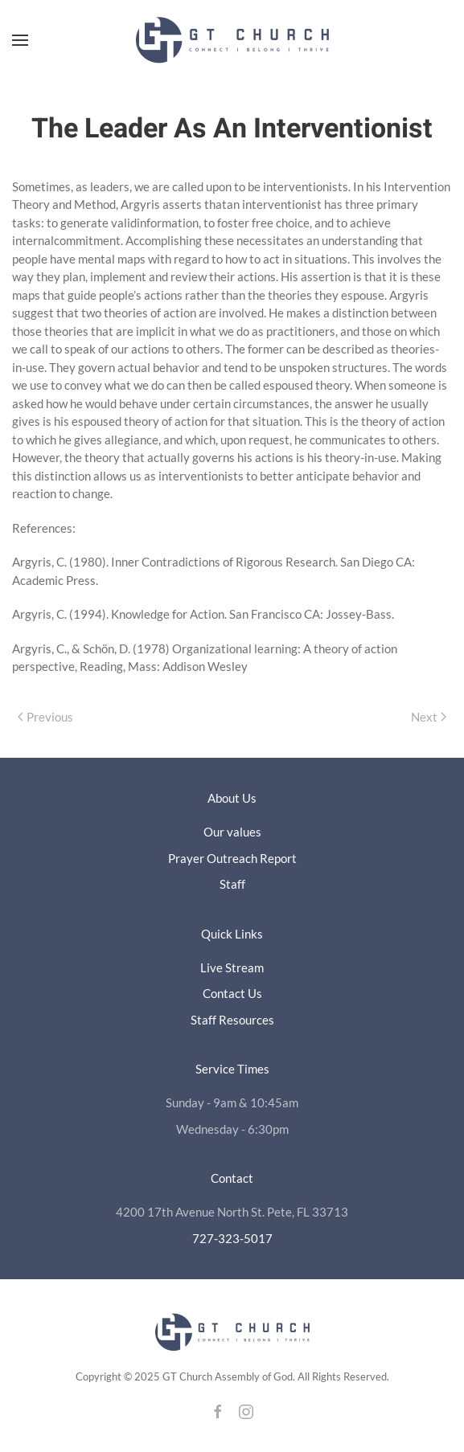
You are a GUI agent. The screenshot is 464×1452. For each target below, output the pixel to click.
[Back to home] (232, 40)
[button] (20, 40)
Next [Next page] (428, 717)
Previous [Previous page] (45, 717)
